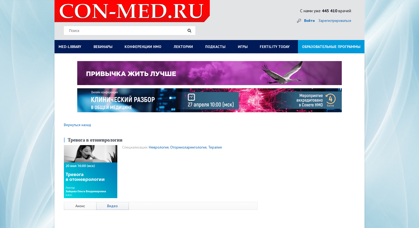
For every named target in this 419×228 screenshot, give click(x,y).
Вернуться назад (77, 124)
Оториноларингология (188, 147)
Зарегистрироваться (335, 20)
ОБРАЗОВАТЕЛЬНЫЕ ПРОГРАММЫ (331, 46)
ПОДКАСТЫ (215, 46)
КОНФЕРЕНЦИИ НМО (143, 46)
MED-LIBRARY (70, 46)
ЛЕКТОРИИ (183, 46)
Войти (309, 20)
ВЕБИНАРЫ (103, 46)
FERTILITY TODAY (275, 46)
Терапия (215, 147)
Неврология (159, 147)
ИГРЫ (243, 46)
